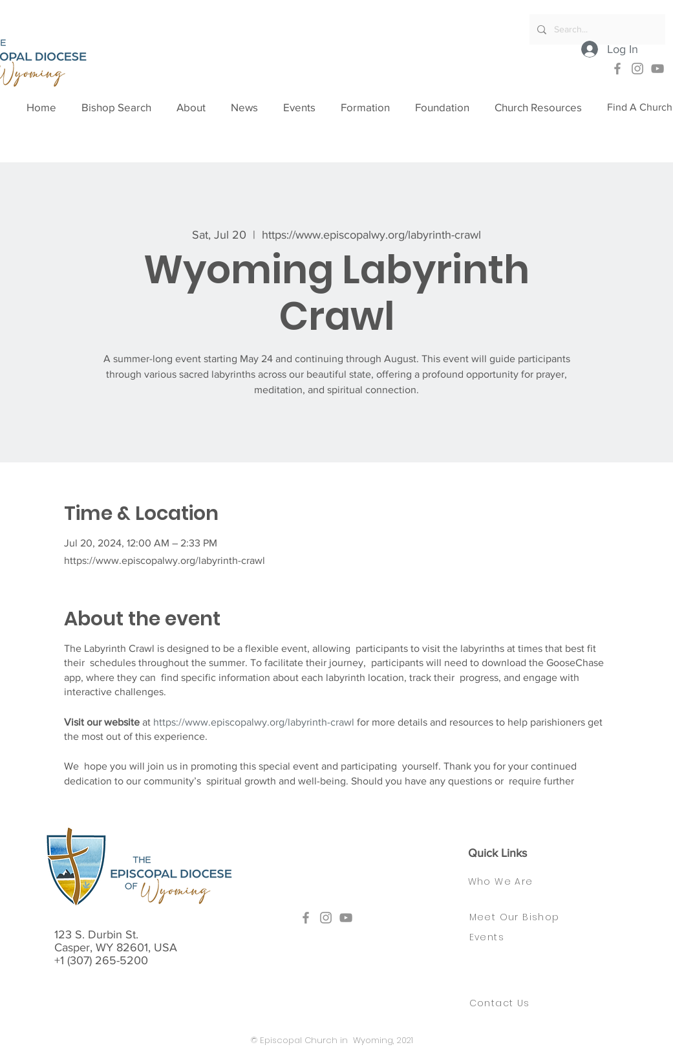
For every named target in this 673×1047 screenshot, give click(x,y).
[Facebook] (617, 68)
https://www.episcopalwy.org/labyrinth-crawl (253, 722)
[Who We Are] (513, 882)
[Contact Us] (507, 1003)
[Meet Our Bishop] (523, 917)
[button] (197, 107)
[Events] (490, 937)
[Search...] (596, 29)
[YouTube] (657, 68)
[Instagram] (637, 68)
